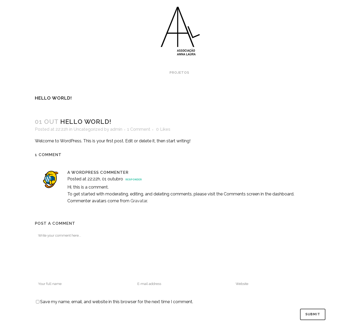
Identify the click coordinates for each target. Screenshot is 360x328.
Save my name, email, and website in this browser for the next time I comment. (116, 301)
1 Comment (138, 129)
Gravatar (138, 200)
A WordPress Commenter (98, 172)
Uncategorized (88, 129)
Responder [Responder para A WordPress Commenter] (133, 179)
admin (116, 129)
